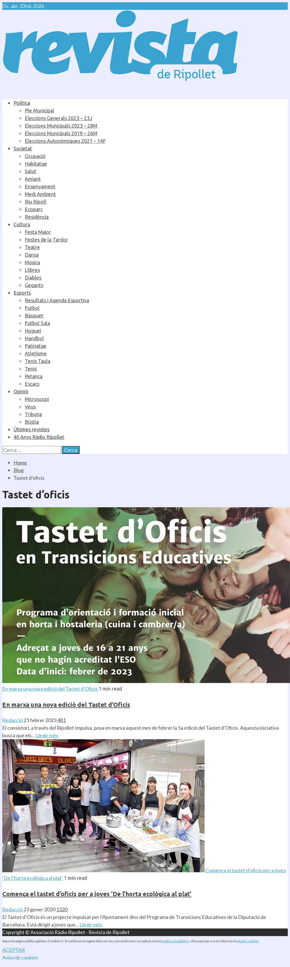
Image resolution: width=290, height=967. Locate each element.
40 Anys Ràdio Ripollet (38, 437)
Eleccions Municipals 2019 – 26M (61, 133)
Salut (30, 171)
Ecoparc (34, 209)
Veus (30, 406)
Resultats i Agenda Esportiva (57, 300)
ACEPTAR (13, 950)
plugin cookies (248, 941)
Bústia (32, 422)
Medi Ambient (40, 194)
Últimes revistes (31, 429)
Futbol (32, 308)
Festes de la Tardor (46, 239)
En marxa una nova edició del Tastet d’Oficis (50, 689)
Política (21, 103)
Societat (22, 148)
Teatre (32, 247)
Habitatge (36, 163)
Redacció (13, 720)
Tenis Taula (37, 361)
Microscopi (37, 399)
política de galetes (175, 941)
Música (32, 262)
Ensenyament (40, 186)
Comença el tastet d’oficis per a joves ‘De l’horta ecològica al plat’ (96, 893)
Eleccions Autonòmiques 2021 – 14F (65, 141)
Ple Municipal (39, 110)
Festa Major (38, 232)
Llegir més (47, 735)
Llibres (32, 270)
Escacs (32, 384)
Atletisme (36, 353)
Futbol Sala (37, 323)
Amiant (33, 179)
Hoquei (33, 330)
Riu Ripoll (35, 201)
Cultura (21, 224)
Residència (37, 217)
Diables (33, 277)
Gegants (34, 285)
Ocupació (35, 156)
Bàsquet (34, 315)
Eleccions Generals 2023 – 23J (58, 118)
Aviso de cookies (20, 957)
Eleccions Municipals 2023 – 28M (61, 126)
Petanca (33, 376)
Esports (22, 293)
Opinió (20, 391)
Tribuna (33, 414)
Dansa (31, 255)
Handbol (34, 338)
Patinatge (35, 346)
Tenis (31, 368)
